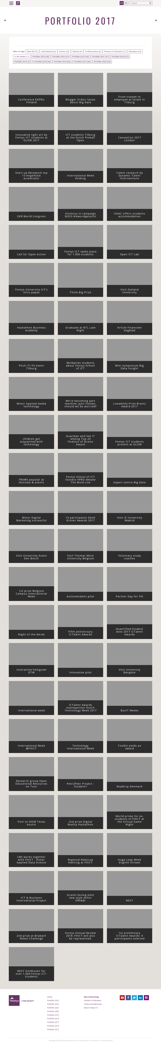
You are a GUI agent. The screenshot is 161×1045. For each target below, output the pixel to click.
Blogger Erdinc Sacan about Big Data (82, 102)
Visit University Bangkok (133, 672)
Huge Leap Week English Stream (133, 862)
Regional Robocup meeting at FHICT (83, 862)
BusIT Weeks (134, 711)
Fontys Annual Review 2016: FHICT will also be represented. (82, 936)
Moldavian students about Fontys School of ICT (82, 366)
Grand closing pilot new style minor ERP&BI (83, 898)
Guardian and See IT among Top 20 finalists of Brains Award (82, 441)
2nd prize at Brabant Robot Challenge (33, 938)
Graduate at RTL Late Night (82, 330)
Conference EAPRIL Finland (34, 102)
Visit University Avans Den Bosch (33, 558)
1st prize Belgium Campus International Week (33, 594)
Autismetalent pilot (83, 597)
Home (49, 997)
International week (34, 711)
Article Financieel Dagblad (132, 330)
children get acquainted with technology (35, 442)
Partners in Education (92, 1000)
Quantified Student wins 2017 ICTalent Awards (132, 632)
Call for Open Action (33, 255)
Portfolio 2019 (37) (22, 61)
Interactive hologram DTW (33, 672)
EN (121, 3)
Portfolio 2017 (53, 1022)
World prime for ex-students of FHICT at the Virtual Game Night (131, 821)
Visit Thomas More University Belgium (83, 558)
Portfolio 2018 (53, 1018)
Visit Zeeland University (134, 292)
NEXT (137, 901)
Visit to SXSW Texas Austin (34, 824)
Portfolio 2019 (53, 1015)
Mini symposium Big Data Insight (131, 368)
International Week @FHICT (34, 748)
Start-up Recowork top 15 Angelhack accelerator (32, 176)
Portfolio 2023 (53, 1000)
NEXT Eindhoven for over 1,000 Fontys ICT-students (33, 974)
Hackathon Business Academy (33, 330)
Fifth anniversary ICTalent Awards (83, 634)
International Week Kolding (83, 178)
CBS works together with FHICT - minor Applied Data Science (33, 860)
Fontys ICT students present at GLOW (131, 444)
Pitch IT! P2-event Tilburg (34, 368)
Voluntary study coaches (133, 558)
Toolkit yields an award (133, 748)
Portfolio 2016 (53, 1026)
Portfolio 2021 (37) (100, 56)
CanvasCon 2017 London (133, 140)
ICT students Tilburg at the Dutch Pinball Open (82, 138)
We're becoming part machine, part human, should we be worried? (82, 404)
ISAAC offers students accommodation (131, 216)
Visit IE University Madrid (132, 520)
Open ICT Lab (134, 255)
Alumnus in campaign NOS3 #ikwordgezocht (82, 216)
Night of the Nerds (34, 635)
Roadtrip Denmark (132, 787)
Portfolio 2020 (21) (120, 56)
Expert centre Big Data (130, 483)
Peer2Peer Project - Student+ (83, 786)
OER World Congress (33, 217)
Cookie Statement (106, 1040)
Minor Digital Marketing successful (33, 520)
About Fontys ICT (91, 1007)
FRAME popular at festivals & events (34, 482)
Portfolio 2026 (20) (102, 61)
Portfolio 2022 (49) (80, 56)
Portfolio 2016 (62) (62, 61)
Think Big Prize (84, 293)
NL (126, 3)
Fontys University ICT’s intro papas (32, 292)
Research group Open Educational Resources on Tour (32, 784)
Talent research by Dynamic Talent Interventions (132, 176)
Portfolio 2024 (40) (40, 56)
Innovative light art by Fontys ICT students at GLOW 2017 (32, 138)
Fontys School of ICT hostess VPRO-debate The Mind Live (82, 480)
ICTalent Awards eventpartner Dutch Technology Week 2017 (82, 708)
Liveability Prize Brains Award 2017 (130, 406)
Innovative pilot (84, 673)
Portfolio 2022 (53, 1004)
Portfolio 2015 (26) (82, 61)
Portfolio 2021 (53, 1007)
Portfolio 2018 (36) (42, 61)
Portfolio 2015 (53, 1029)
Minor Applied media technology (33, 406)
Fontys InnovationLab (93, 1004)
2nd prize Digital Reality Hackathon (83, 824)
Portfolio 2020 (53, 1011)
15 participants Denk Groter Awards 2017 (82, 520)
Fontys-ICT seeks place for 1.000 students (81, 254)
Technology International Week (83, 748)
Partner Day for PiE (132, 597)
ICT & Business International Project (33, 900)
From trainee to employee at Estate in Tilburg (131, 100)
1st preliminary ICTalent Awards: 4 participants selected (131, 936)
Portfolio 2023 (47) (60, 56)
